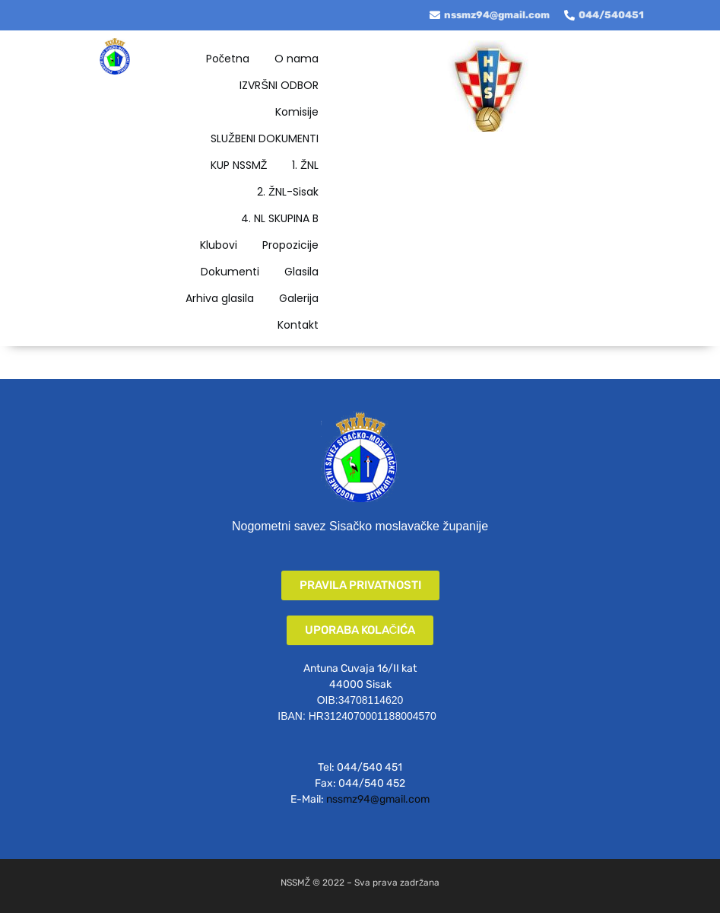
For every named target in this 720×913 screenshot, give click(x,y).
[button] (360, 585)
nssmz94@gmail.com (378, 799)
